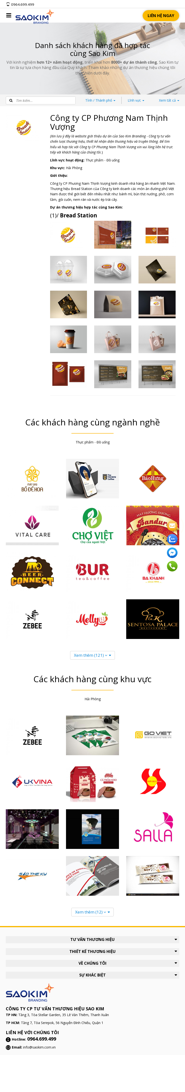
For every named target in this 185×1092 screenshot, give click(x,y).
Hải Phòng (74, 168)
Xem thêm (90, 655)
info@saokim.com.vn (39, 1047)
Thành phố (100, 100)
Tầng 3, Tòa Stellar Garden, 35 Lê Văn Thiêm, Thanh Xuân (63, 1014)
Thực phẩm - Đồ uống (102, 160)
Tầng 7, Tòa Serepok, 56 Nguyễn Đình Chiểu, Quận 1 (62, 1022)
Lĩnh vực (136, 100)
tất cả (169, 100)
